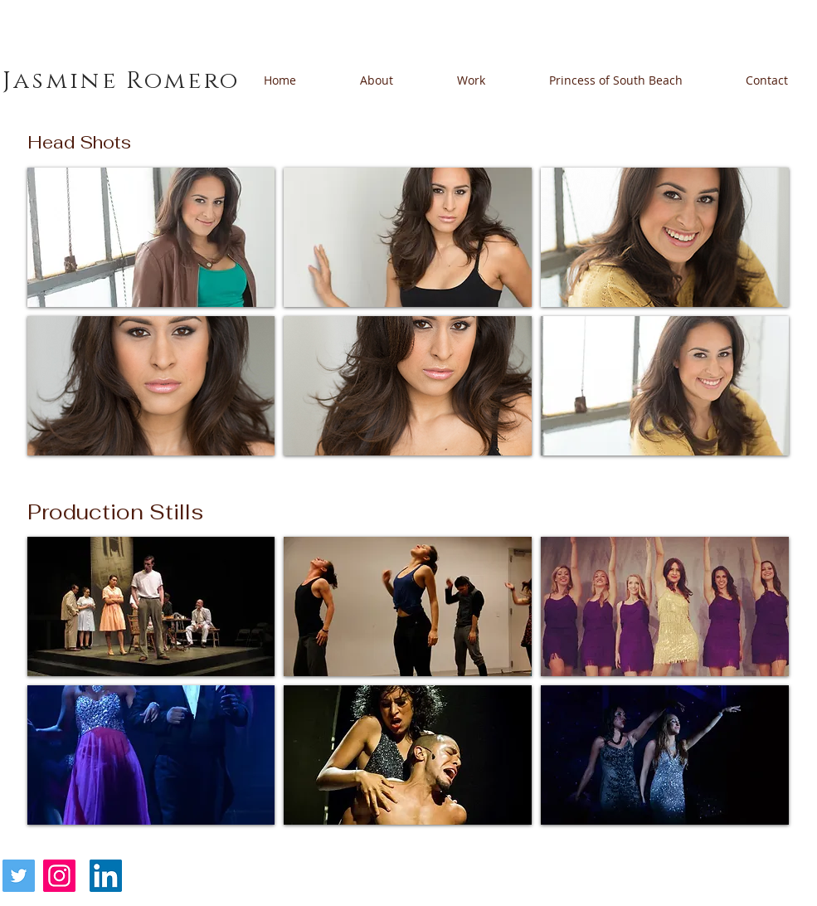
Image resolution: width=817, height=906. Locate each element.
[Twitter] (18, 876)
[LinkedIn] (106, 876)
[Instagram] (59, 876)
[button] (151, 237)
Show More (408, 838)
